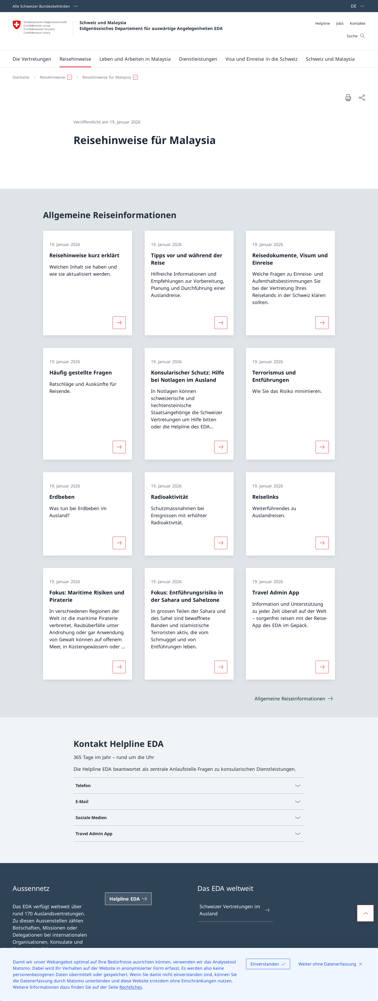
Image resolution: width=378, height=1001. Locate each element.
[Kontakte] (358, 23)
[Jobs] (340, 23)
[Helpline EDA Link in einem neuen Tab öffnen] (128, 898)
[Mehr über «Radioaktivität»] (220, 542)
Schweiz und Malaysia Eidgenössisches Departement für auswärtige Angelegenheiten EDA (151, 25)
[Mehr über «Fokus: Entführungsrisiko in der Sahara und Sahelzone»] (220, 667)
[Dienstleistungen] (198, 58)
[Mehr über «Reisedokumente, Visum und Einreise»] (322, 322)
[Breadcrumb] (186, 77)
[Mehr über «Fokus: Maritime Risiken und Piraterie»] (119, 667)
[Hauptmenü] (184, 58)
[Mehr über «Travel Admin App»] (322, 667)
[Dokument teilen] (362, 97)
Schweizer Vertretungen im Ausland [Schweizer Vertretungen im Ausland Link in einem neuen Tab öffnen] (235, 910)
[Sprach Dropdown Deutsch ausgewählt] (355, 6)
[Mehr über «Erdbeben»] (119, 542)
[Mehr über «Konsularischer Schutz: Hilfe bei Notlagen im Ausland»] (220, 447)
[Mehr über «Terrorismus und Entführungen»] (322, 447)
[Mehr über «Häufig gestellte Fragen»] (119, 447)
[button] (31, 58)
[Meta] (340, 23)
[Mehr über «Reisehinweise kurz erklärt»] (119, 322)
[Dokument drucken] (348, 97)
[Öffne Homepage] (118, 31)
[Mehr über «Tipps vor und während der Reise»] (220, 322)
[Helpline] (322, 23)
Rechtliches (130, 987)
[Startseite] (21, 77)
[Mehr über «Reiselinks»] (322, 542)
